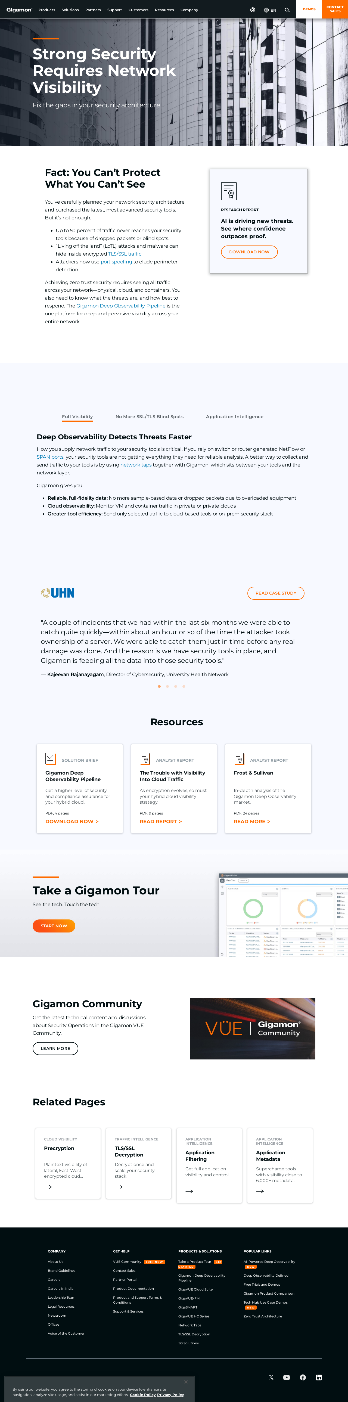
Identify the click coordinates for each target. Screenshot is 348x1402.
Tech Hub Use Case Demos (266, 1302)
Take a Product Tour (195, 1262)
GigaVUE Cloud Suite (195, 1289)
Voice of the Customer (66, 1333)
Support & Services (128, 1311)
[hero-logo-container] (17, 9)
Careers (54, 1279)
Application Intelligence (234, 416)
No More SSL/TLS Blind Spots (150, 416)
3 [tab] (178, 689)
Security (165, 1378)
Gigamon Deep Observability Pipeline (120, 306)
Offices (53, 1324)
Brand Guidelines (61, 1271)
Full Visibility (77, 416)
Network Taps (189, 1325)
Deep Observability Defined (266, 1275)
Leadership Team (62, 1297)
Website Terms (73, 1378)
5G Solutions (188, 1343)
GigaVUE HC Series (193, 1316)
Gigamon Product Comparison (269, 1293)
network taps (136, 465)
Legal (184, 1378)
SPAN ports (50, 457)
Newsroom (57, 1315)
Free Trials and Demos (262, 1284)
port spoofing (116, 262)
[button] (46, 10)
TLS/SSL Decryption (194, 1334)
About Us (55, 1262)
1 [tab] (161, 689)
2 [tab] (170, 689)
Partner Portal (124, 1279)
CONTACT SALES (335, 9)
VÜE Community (127, 1262)
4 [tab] (186, 689)
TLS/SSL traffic (124, 254)
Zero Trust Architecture (263, 1316)
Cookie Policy (138, 1378)
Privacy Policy (107, 1378)
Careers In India (60, 1288)
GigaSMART (187, 1307)
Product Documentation (133, 1288)
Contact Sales (124, 1271)
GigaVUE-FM (189, 1298)
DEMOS (309, 9)
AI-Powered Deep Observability (269, 1262)
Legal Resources (61, 1306)
